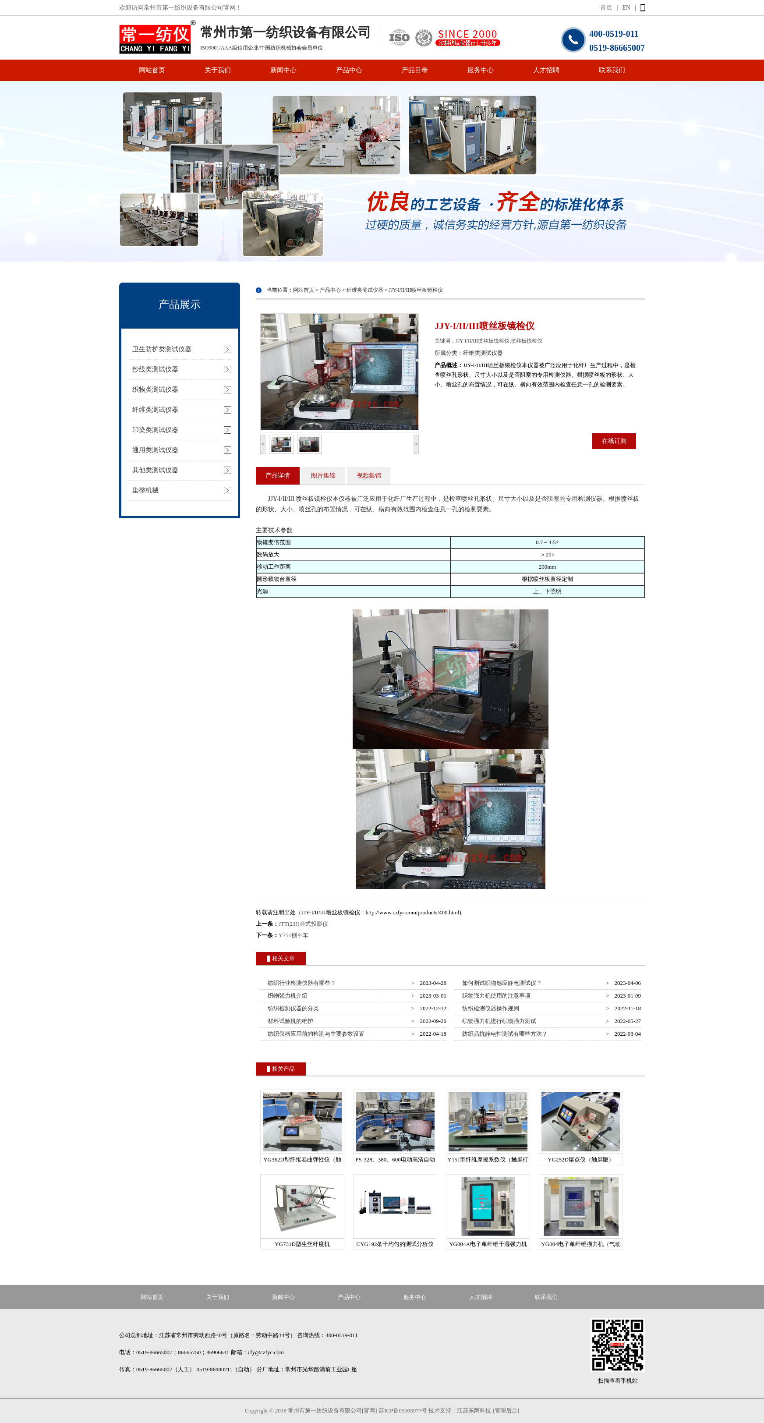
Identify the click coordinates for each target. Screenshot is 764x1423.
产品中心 (349, 70)
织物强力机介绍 (286, 995)
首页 (606, 7)
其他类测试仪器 (155, 470)
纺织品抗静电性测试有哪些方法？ (504, 1033)
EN (627, 7)
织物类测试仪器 (155, 389)
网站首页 (152, 70)
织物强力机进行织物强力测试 (498, 1021)
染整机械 (145, 490)
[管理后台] (506, 1410)
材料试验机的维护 (289, 1021)
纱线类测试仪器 (155, 369)
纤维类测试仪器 (155, 409)
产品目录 (415, 70)
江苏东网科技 (474, 1410)
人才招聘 (546, 70)
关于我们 (218, 70)
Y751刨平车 (293, 935)
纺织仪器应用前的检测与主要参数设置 (315, 1033)
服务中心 (480, 70)
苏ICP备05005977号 (402, 1410)
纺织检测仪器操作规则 (490, 1008)
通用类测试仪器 (155, 449)
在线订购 (614, 441)
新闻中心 (283, 70)
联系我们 (612, 70)
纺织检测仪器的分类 (292, 1008)
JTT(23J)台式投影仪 (303, 923)
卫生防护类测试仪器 (161, 349)
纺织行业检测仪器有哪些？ (300, 983)
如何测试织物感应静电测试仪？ (501, 983)
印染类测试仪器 (155, 429)
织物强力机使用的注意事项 (495, 995)
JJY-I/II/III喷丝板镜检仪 (415, 290)
